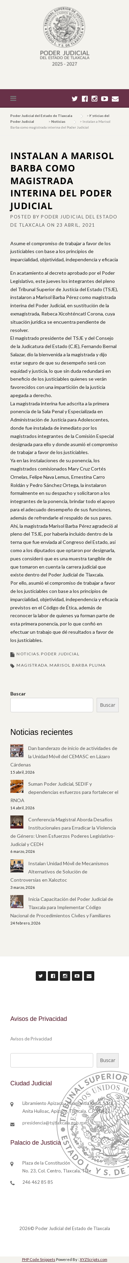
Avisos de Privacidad (31, 1038)
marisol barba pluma (78, 665)
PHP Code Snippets (38, 1259)
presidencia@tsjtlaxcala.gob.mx (54, 1122)
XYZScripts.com (93, 1259)
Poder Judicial (60, 653)
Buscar (18, 693)
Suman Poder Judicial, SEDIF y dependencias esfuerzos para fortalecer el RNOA (64, 792)
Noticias (28, 653)
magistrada (32, 665)
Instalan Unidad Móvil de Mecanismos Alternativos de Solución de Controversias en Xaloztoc (59, 871)
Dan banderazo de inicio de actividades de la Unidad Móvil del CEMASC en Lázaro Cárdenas (63, 756)
